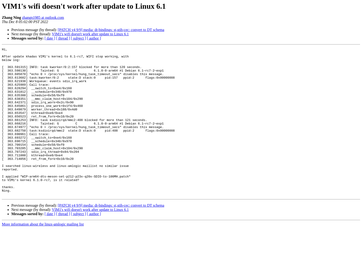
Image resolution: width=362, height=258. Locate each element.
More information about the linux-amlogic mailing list (43, 254)
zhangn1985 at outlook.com (43, 18)
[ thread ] (63, 38)
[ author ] (94, 38)
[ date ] (50, 38)
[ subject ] (78, 38)
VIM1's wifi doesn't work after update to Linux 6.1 (90, 34)
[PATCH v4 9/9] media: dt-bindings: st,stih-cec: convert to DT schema (111, 30)
